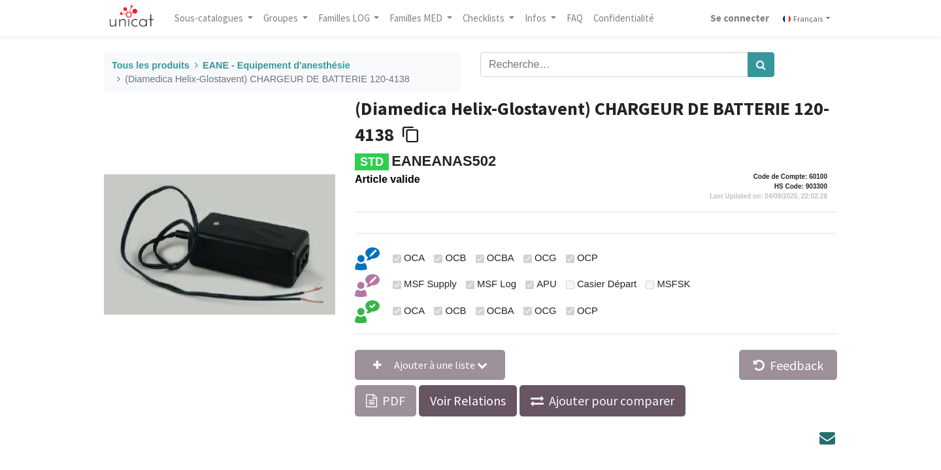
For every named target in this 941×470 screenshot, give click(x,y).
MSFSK (673, 284)
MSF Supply (430, 284)
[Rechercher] (761, 64)
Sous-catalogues (209, 18)
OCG (546, 258)
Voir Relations (468, 400)
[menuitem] (574, 18)
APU (546, 284)
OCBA (500, 258)
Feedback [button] (788, 365)
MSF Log (496, 284)
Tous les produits (151, 65)
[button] (430, 365)
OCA (414, 258)
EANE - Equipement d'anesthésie (276, 65)
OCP (587, 258)
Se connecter (739, 18)
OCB (455, 258)
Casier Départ (606, 284)
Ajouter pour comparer (611, 400)
